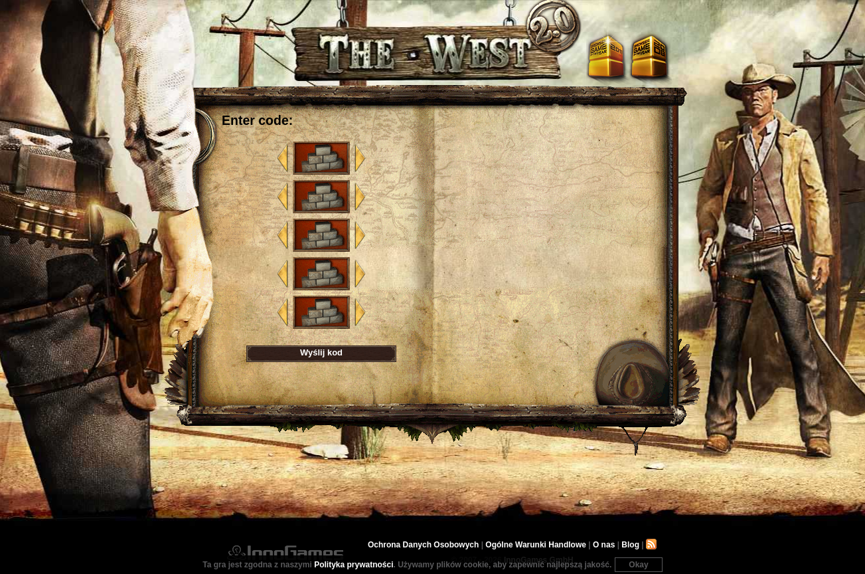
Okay (638, 564)
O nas (604, 544)
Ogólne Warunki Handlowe (535, 544)
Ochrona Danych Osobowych (423, 544)
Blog (630, 544)
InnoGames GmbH (285, 552)
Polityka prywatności (353, 564)
